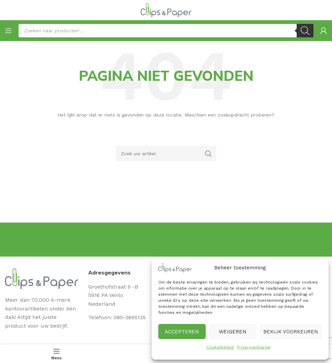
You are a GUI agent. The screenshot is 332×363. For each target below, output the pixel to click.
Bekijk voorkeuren (290, 332)
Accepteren (182, 332)
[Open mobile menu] (8, 30)
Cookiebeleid (220, 347)
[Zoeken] (166, 153)
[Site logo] (166, 9)
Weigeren (232, 332)
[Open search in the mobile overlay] (166, 30)
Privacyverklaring (253, 347)
